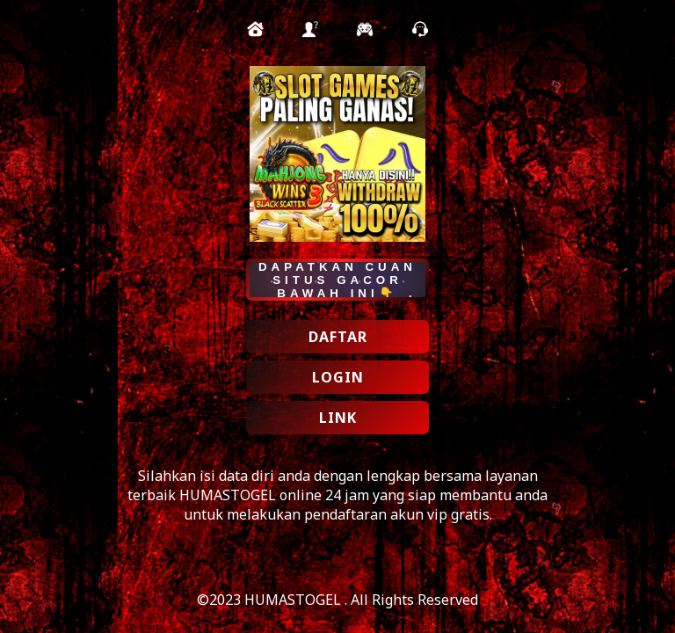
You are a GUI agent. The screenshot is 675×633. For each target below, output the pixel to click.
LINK (338, 417)
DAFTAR (337, 336)
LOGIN (338, 377)
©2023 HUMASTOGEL (271, 599)
